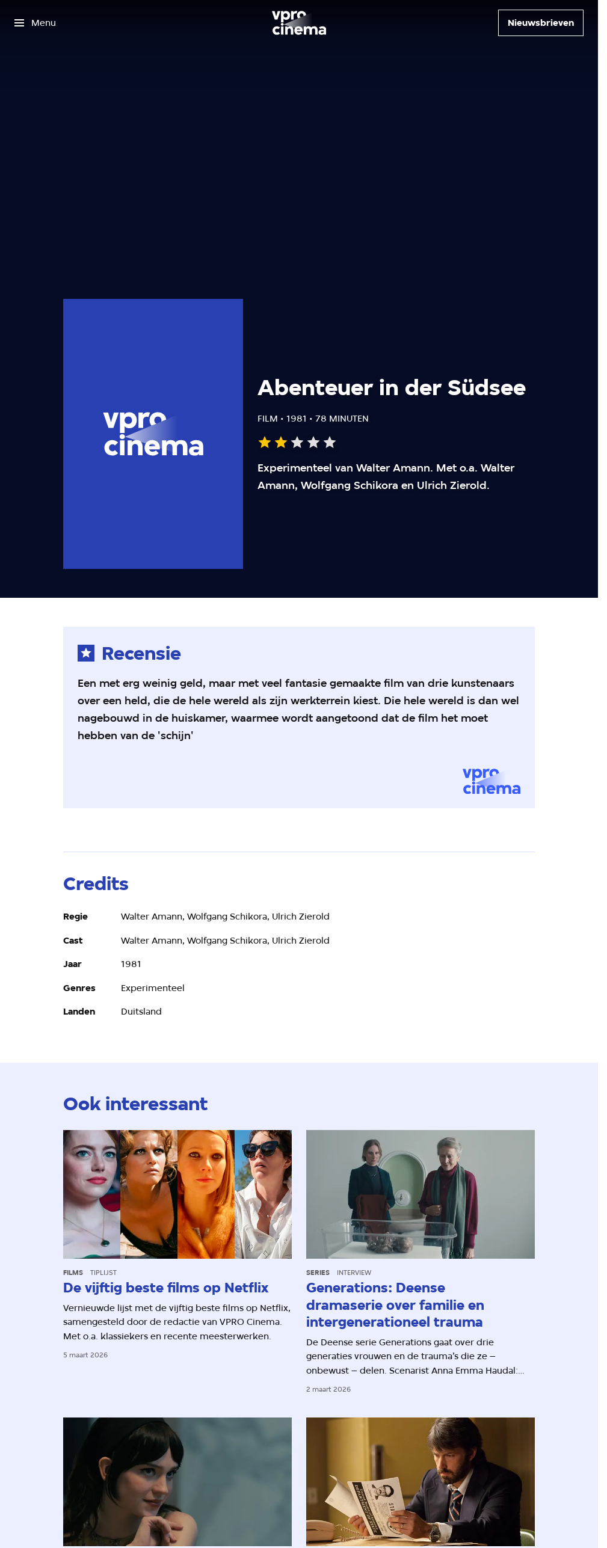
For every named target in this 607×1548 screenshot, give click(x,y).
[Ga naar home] (299, 23)
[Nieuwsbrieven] (541, 23)
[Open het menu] (35, 23)
